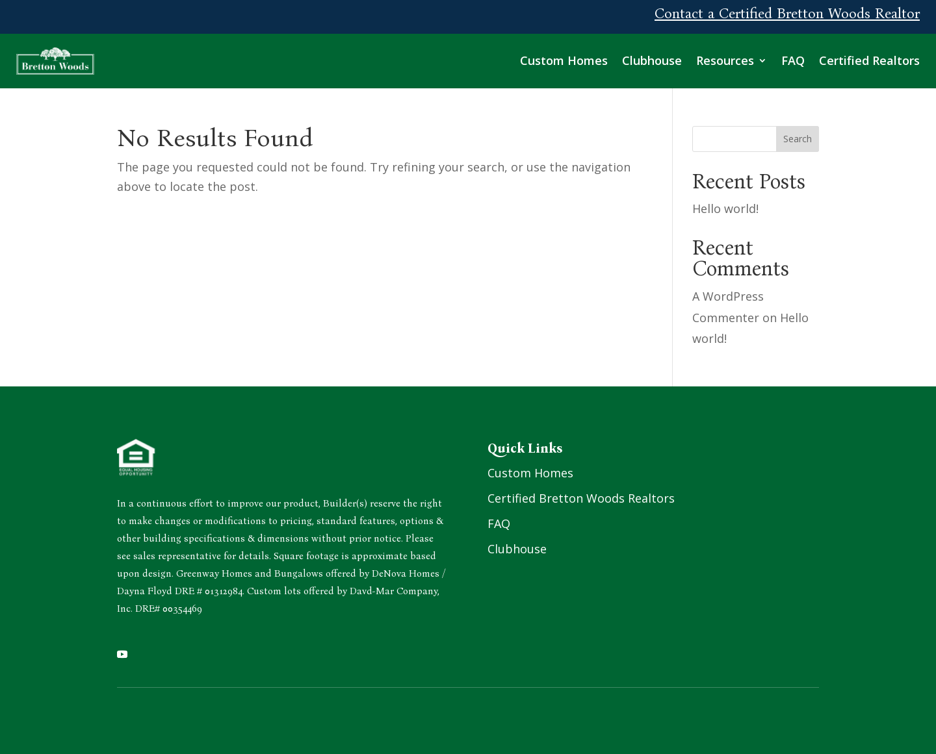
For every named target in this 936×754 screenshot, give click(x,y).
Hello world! (725, 208)
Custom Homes (564, 60)
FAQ (793, 60)
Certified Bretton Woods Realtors (581, 498)
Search (797, 138)
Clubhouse (652, 60)
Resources (725, 60)
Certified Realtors (869, 60)
